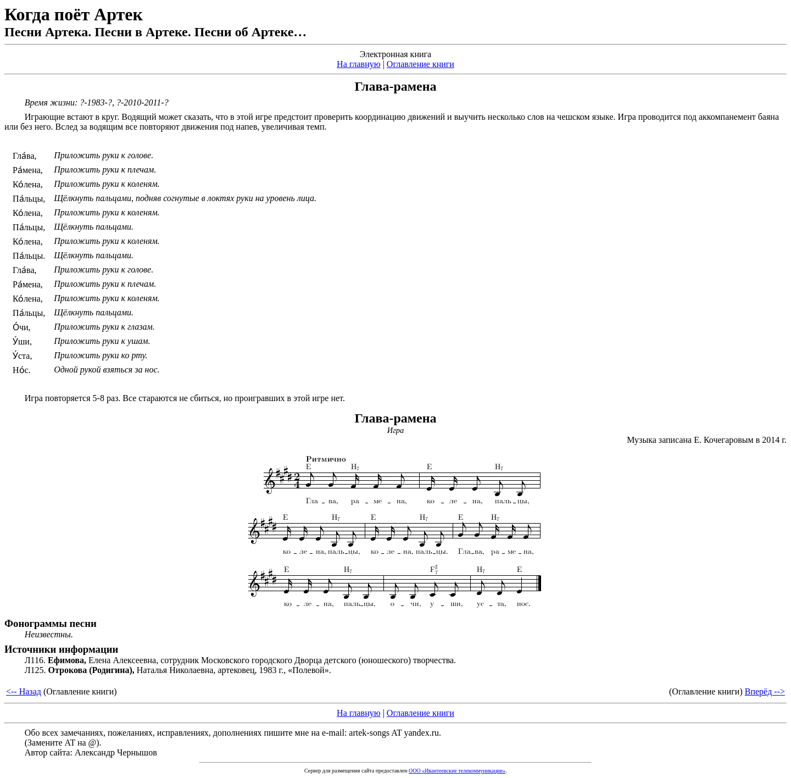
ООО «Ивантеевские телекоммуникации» (457, 771)
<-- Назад (23, 691)
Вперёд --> (765, 691)
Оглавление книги (420, 64)
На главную (359, 64)
